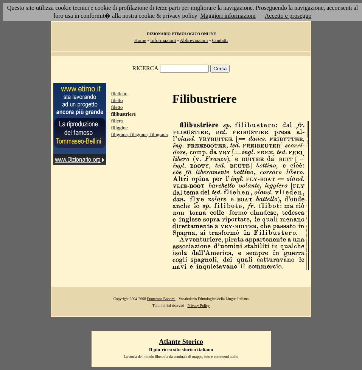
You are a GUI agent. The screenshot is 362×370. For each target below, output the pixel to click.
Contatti (220, 40)
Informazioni (163, 40)
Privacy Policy (199, 305)
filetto (117, 107)
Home (140, 40)
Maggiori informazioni (228, 15)
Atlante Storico (181, 341)
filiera (117, 121)
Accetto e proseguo (288, 15)
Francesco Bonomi (161, 299)
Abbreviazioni (194, 40)
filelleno (119, 93)
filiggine (119, 127)
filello (117, 100)
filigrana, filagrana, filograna (139, 134)
